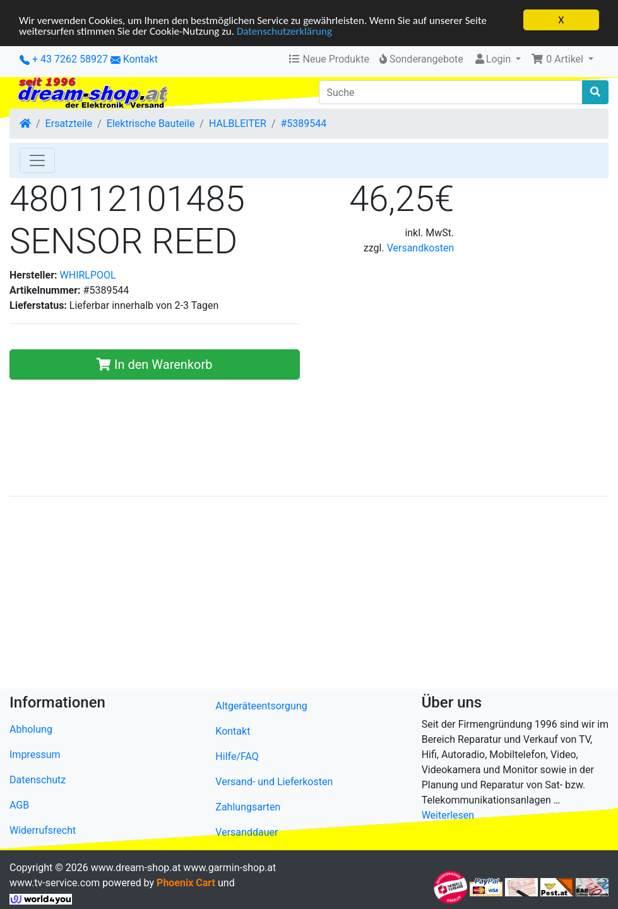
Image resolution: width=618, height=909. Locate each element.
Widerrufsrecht (42, 830)
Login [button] (493, 59)
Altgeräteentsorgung (261, 706)
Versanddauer (246, 832)
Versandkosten (421, 248)
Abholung (30, 729)
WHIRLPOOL (88, 275)
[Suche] (451, 92)
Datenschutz (37, 780)
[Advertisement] (309, 595)
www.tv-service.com (54, 883)
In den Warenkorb (154, 364)
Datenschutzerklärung (284, 30)
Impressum (35, 755)
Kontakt (140, 59)
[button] (562, 59)
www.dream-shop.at (136, 868)
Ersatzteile (69, 123)
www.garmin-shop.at (229, 868)
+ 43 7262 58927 (64, 59)
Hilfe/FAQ (237, 756)
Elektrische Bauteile (151, 123)
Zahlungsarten (247, 807)
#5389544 (304, 123)
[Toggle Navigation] (37, 160)
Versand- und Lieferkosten (274, 782)
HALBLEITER (237, 123)
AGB (19, 805)
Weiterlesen (448, 815)
